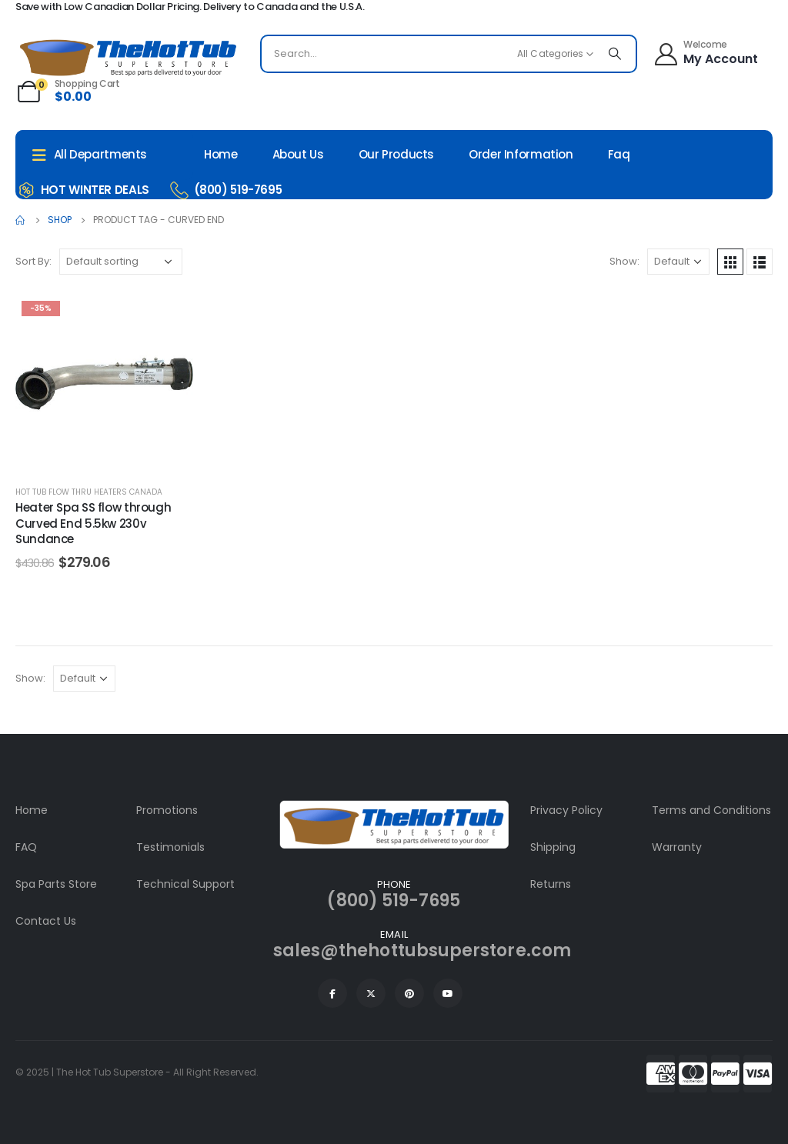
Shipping (553, 847)
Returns (550, 884)
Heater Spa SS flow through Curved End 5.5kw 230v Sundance (93, 523)
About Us (298, 154)
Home (221, 154)
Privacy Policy (566, 810)
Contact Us (45, 921)
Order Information (521, 154)
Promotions (167, 810)
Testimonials (170, 847)
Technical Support (185, 884)
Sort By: (33, 261)
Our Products (397, 154)
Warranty (677, 847)
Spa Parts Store (56, 884)
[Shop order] (120, 261)
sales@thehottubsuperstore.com (422, 950)
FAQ (26, 847)
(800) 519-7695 (393, 900)
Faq (619, 154)
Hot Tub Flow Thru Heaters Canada (88, 492)
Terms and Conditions (711, 810)
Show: (624, 261)
